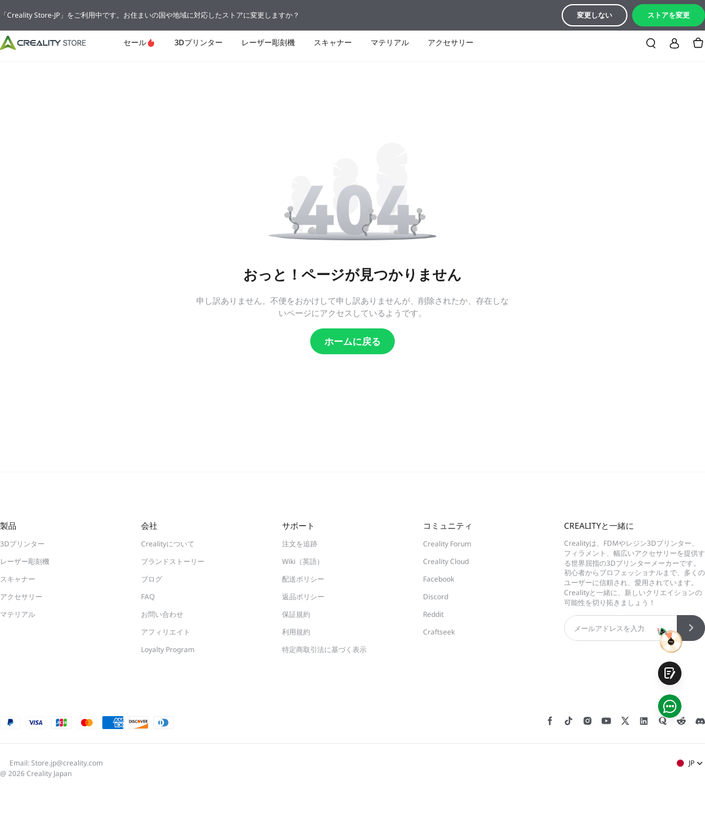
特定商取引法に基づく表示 (324, 649)
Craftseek (439, 632)
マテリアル (390, 42)
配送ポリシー (303, 579)
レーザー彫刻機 (268, 42)
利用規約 (296, 632)
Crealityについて (167, 544)
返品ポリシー (303, 597)
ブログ (151, 579)
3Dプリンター (198, 42)
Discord (435, 597)
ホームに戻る (352, 341)
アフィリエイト (165, 632)
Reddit (433, 614)
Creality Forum (447, 544)
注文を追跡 (299, 544)
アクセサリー (451, 42)
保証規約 (296, 614)
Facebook (438, 579)
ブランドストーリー (172, 561)
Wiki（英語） (303, 561)
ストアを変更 (668, 15)
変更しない (594, 15)
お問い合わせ (162, 614)
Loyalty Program (167, 649)
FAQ (148, 597)
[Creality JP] (43, 43)
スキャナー (333, 42)
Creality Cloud (446, 561)
